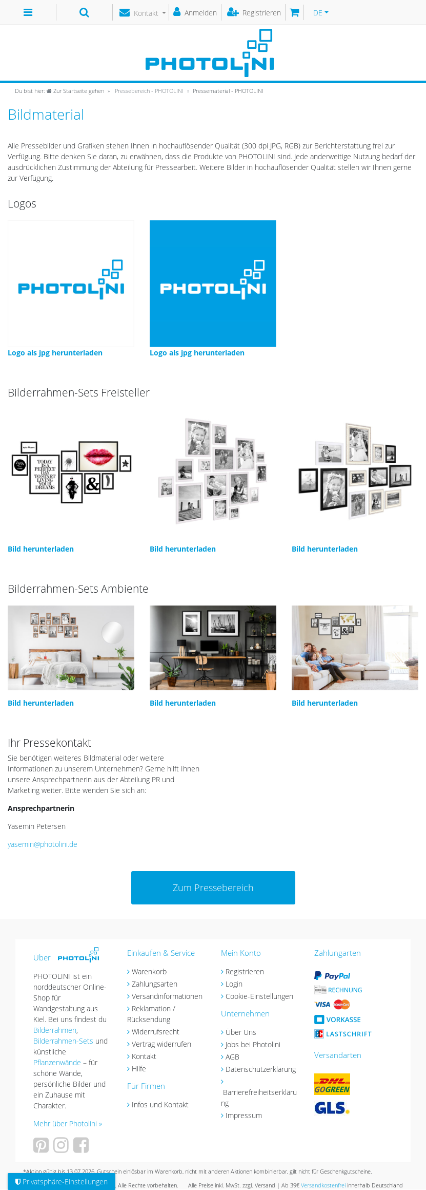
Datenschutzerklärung (261, 1069)
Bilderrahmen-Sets (63, 1041)
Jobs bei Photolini (253, 1044)
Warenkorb (149, 971)
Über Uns (241, 1032)
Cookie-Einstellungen (259, 996)
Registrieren (245, 971)
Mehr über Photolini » (67, 1123)
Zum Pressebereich (213, 887)
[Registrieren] (254, 12)
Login (234, 984)
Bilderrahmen (54, 1030)
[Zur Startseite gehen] (59, 91)
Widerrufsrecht (155, 1031)
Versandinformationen (167, 996)
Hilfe (139, 1068)
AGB (232, 1057)
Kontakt (144, 1056)
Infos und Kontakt (160, 1104)
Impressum (244, 1115)
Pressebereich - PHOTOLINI (148, 91)
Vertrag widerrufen (161, 1044)
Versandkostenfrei (323, 1185)
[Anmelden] (195, 12)
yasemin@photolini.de (42, 844)
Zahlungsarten (154, 984)
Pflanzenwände (58, 1062)
